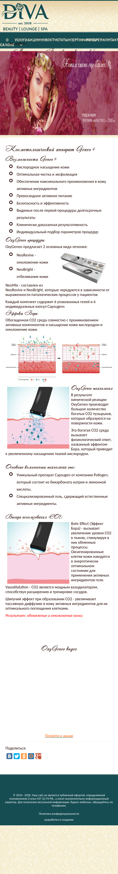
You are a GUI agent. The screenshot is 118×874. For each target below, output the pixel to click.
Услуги (21, 782)
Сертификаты (82, 782)
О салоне (7, 785)
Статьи (64, 782)
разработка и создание (59, 819)
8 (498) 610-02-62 (97, 42)
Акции (35, 782)
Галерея (94, 782)
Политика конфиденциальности (59, 813)
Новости (50, 782)
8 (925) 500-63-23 (50, 42)
